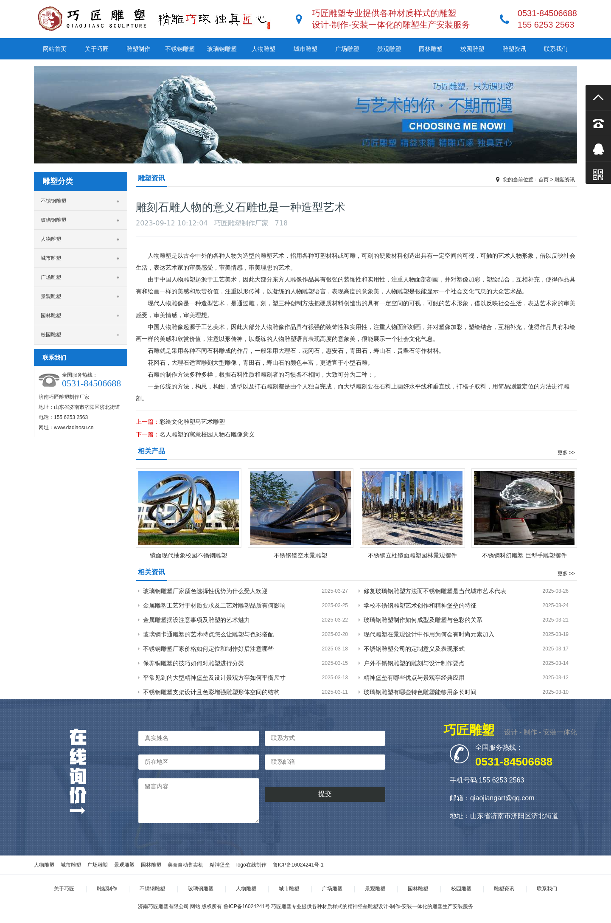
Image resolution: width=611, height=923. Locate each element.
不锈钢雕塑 (180, 48)
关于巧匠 (97, 48)
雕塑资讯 (514, 48)
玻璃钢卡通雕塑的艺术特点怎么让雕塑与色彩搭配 (208, 634)
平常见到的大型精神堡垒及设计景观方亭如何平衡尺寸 (214, 677)
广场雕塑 (347, 48)
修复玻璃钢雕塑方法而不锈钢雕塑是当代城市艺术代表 (435, 591)
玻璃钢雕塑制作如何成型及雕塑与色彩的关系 (423, 619)
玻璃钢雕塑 (222, 48)
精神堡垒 (220, 865)
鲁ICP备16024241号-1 (298, 865)
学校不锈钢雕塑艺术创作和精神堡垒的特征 (420, 605)
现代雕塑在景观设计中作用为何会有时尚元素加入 (429, 634)
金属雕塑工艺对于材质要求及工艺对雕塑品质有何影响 (214, 605)
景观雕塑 (389, 48)
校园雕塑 (472, 48)
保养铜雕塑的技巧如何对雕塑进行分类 (193, 663)
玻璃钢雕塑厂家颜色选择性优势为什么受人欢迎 (205, 591)
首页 (543, 180)
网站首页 (55, 48)
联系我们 (556, 48)
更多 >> (566, 453)
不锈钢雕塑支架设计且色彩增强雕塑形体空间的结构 (211, 692)
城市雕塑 (305, 48)
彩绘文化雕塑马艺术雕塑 (192, 421)
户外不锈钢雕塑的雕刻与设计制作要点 (414, 663)
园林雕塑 (431, 48)
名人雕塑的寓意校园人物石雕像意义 (207, 434)
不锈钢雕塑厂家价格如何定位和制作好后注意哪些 (208, 648)
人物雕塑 (263, 48)
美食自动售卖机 (185, 865)
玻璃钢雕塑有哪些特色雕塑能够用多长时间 (420, 692)
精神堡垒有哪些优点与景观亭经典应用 (414, 677)
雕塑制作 (138, 48)
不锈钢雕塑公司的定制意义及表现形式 (414, 648)
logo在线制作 (251, 865)
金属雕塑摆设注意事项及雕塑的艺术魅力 (196, 619)
